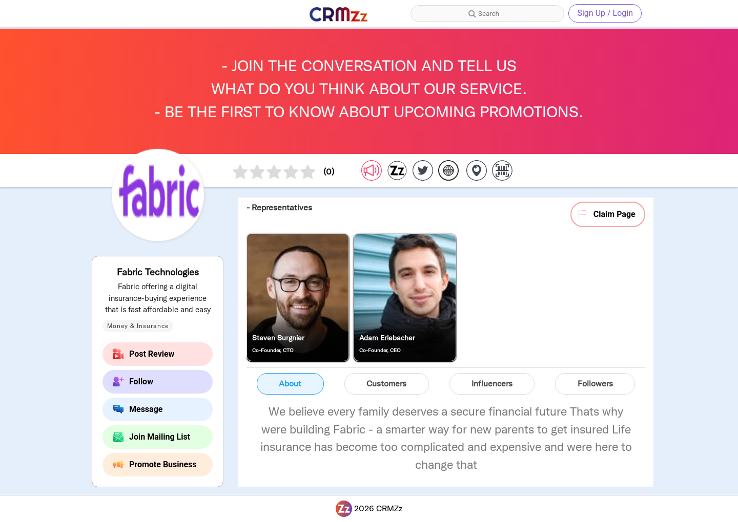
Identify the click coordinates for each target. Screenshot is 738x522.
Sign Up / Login (605, 13)
